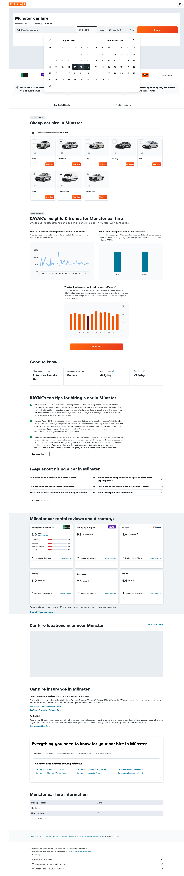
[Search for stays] (4, 17)
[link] (96, 346)
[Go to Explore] (4, 36)
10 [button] (50, 67)
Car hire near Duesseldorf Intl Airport (50, 769)
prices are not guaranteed (82, 852)
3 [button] (50, 60)
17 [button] (50, 73)
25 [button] (56, 79)
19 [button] (63, 73)
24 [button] (50, 79)
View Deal (49, 164)
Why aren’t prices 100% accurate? (97, 868)
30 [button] (87, 79)
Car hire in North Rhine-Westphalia (91, 836)
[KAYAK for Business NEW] (4, 47)
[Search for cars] (4, 23)
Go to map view (155, 624)
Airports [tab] (37, 753)
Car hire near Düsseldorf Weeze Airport (51, 773)
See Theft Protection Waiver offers (45, 710)
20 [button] (68, 73)
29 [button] (81, 79)
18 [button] (56, 73)
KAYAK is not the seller (97, 859)
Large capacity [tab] (84, 753)
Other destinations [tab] (103, 753)
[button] (4, 4)
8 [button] (81, 60)
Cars (40, 836)
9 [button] (87, 60)
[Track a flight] (4, 41)
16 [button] (88, 67)
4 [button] (56, 60)
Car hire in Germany (69, 836)
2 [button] (87, 54)
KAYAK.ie (33, 836)
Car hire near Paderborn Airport (130, 773)
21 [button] (75, 73)
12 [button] (63, 67)
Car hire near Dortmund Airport (130, 769)
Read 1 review (43, 535)
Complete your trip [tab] (65, 753)
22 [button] (81, 73)
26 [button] (62, 79)
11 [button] (56, 67)
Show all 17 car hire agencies (42, 612)
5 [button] (62, 60)
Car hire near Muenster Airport (89, 773)
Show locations (65, 558)
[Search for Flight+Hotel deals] (4, 28)
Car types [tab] (49, 753)
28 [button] (75, 79)
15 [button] (81, 67)
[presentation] (114, 519)
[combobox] (22, 23)
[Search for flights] (4, 12)
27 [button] (69, 79)
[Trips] (4, 54)
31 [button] (50, 85)
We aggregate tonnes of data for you (97, 864)
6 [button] (68, 60)
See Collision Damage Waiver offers (45, 706)
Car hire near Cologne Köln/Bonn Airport (93, 769)
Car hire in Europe (52, 836)
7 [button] (75, 60)
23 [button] (87, 73)
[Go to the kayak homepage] (17, 4)
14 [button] (75, 67)
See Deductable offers (40, 726)
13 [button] (69, 67)
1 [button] (81, 54)
